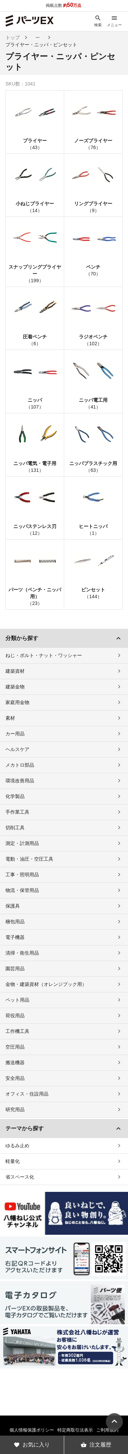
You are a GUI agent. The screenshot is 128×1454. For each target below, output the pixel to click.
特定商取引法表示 (75, 1430)
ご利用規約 (107, 1430)
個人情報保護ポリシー (32, 1430)
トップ (12, 37)
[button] (37, 37)
